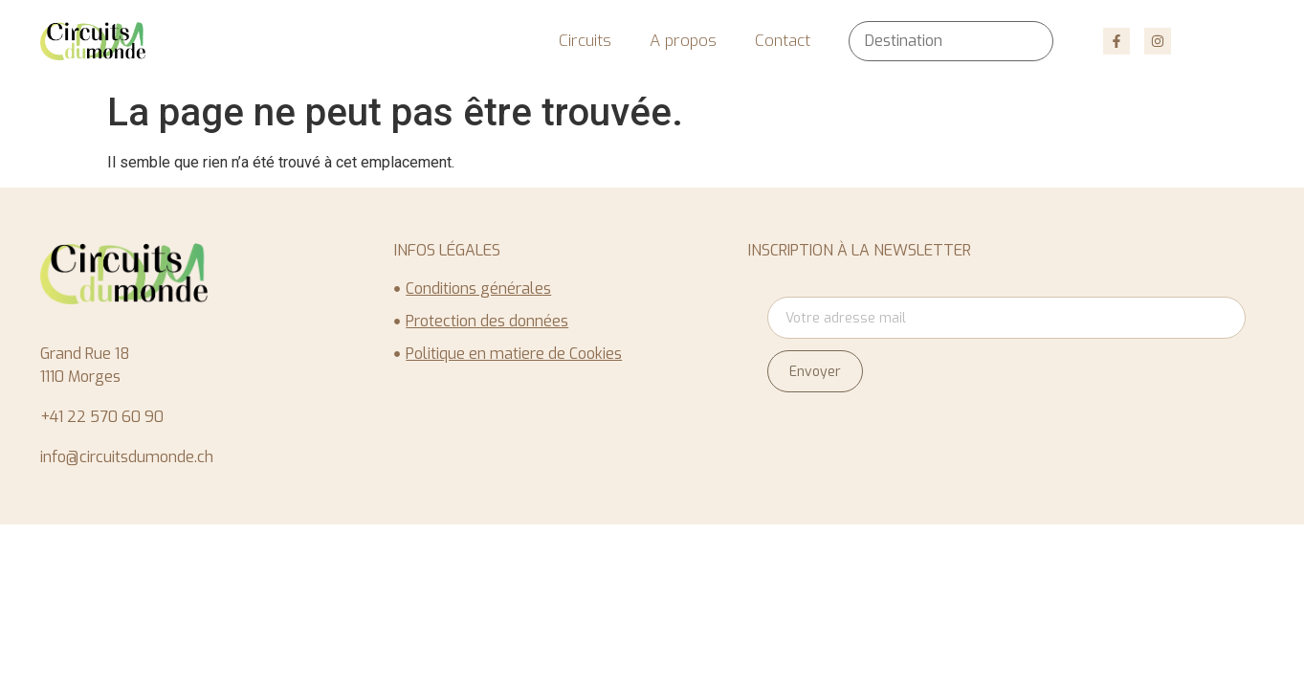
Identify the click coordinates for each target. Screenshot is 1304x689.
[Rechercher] (1024, 41)
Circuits (585, 41)
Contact (782, 41)
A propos (683, 41)
